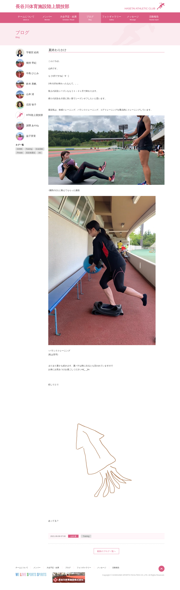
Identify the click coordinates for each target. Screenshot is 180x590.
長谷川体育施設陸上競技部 (42, 6)
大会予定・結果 (68, 18)
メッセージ (133, 18)
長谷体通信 (30, 153)
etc (40, 153)
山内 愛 (73, 536)
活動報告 (154, 18)
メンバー (47, 18)
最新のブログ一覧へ (106, 551)
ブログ (90, 18)
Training (86, 536)
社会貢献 (39, 149)
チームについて (26, 18)
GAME (19, 149)
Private (19, 153)
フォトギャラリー (111, 18)
